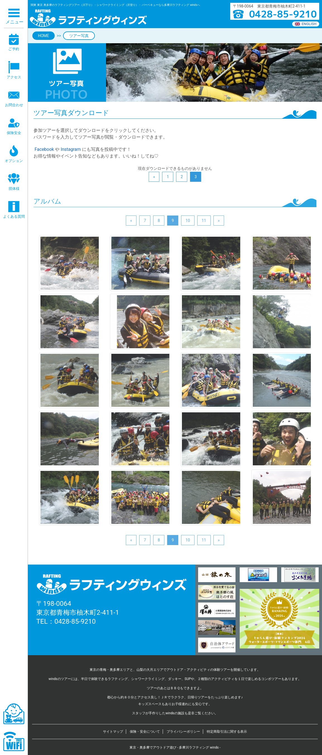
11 (204, 220)
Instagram (71, 149)
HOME (43, 35)
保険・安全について (145, 732)
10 (188, 220)
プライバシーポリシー (183, 732)
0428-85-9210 (75, 621)
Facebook (43, 149)
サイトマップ (113, 732)
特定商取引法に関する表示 (227, 732)
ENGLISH (305, 24)
